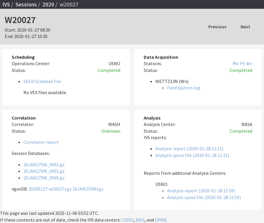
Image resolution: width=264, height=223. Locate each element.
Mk (236, 63)
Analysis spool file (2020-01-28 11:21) (192, 155)
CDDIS (127, 220)
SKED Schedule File (42, 81)
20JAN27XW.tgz (88, 189)
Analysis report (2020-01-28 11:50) (201, 190)
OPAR (160, 220)
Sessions (26, 4)
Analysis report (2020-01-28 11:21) (189, 148)
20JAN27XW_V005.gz (44, 178)
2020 (48, 4)
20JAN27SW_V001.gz (44, 164)
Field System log (183, 88)
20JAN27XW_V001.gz (44, 171)
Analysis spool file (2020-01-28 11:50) (204, 197)
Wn (249, 63)
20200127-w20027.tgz (50, 189)
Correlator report (41, 142)
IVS (6, 4)
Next (245, 27)
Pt (243, 63)
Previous (217, 27)
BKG (140, 220)
